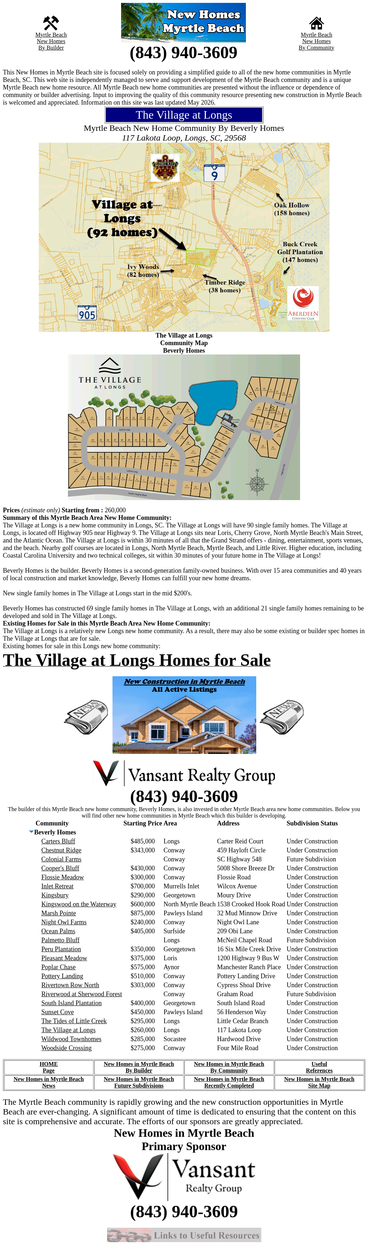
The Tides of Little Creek (74, 1021)
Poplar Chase (58, 967)
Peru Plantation (61, 949)
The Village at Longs (68, 1030)
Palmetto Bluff (60, 940)
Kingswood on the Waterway (78, 904)
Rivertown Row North (70, 985)
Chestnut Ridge (61, 850)
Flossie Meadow (62, 877)
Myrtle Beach (51, 35)
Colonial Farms (61, 859)
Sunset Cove (57, 1012)
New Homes (51, 41)
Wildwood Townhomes (71, 1039)
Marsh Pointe (58, 913)
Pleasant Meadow (64, 958)
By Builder (51, 48)
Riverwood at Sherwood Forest (81, 994)
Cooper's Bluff (60, 868)
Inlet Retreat (57, 886)
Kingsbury (55, 895)
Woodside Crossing (66, 1048)
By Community (316, 48)
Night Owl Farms (64, 922)
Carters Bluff (58, 841)
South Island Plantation (71, 1003)
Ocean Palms (58, 931)
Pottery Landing (62, 976)
